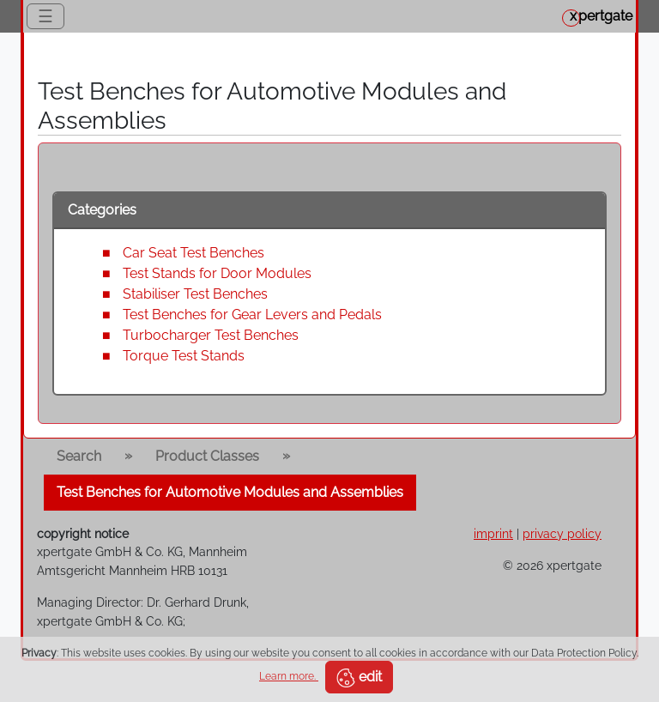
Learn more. (288, 676)
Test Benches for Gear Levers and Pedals (252, 314)
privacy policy (562, 533)
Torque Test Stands (184, 356)
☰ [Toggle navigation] (45, 16)
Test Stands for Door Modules (217, 273)
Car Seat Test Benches (193, 253)
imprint (493, 533)
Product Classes (207, 456)
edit (359, 678)
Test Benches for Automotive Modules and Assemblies (230, 492)
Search (79, 456)
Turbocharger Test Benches (211, 335)
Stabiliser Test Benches (195, 294)
